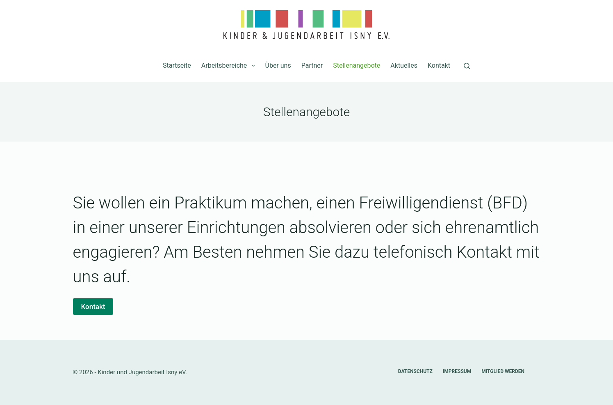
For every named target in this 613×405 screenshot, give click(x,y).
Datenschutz (415, 371)
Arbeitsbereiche (229, 66)
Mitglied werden (502, 371)
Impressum (457, 371)
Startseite (177, 65)
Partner (312, 65)
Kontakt (439, 65)
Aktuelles (403, 65)
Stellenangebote (356, 65)
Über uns (278, 65)
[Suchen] (467, 66)
